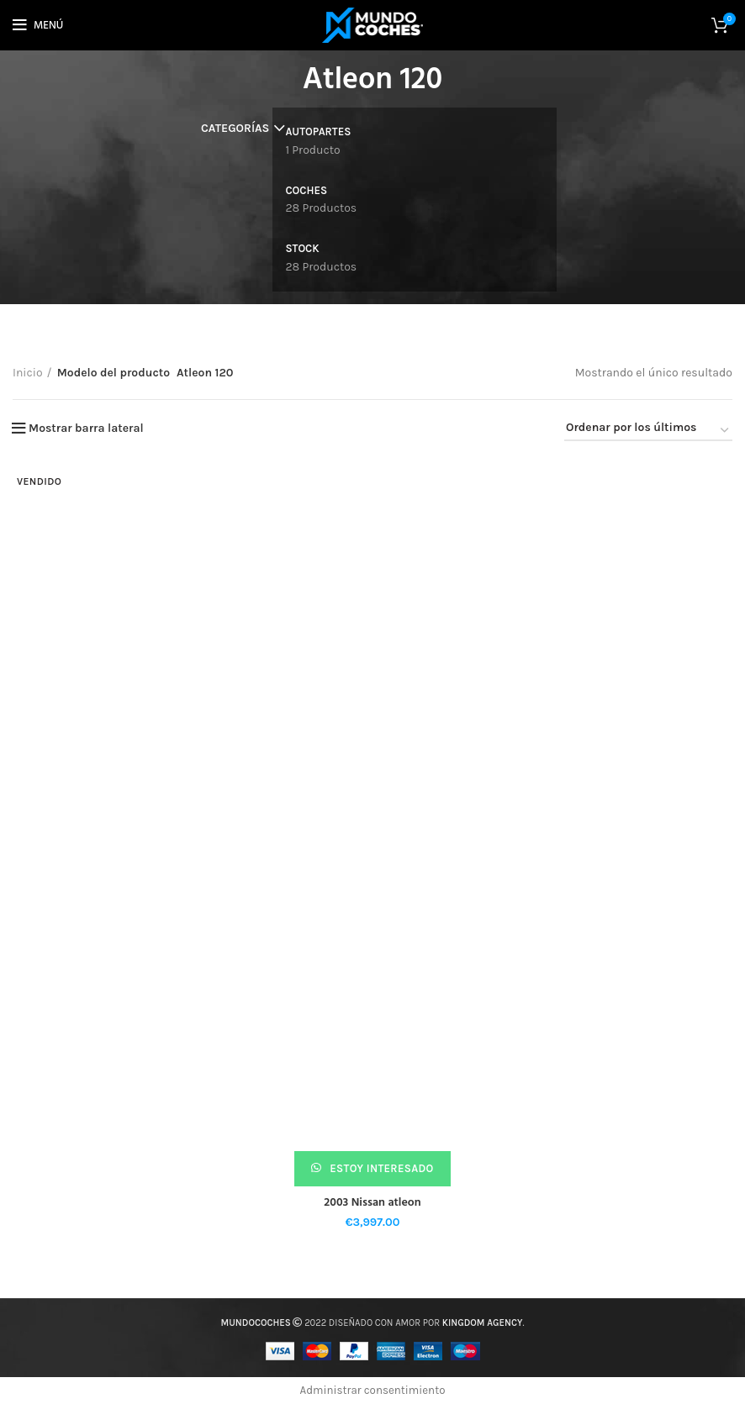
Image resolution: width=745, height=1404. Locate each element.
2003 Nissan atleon (372, 1202)
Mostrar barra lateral (86, 428)
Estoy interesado (380, 1168)
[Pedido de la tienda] (648, 431)
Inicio (28, 372)
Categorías (235, 128)
